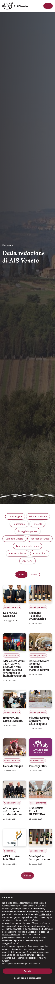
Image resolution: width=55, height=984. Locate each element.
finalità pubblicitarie (11, 934)
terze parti (47, 917)
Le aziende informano (27, 546)
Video (34, 574)
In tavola (37, 523)
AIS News (27, 560)
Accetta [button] (27, 971)
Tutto (21, 574)
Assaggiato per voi (27, 531)
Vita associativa (17, 553)
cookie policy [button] (45, 914)
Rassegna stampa (40, 538)
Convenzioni (39, 553)
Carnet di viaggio (14, 538)
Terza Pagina (15, 516)
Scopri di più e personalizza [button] (27, 978)
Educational (19, 523)
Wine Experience (38, 516)
